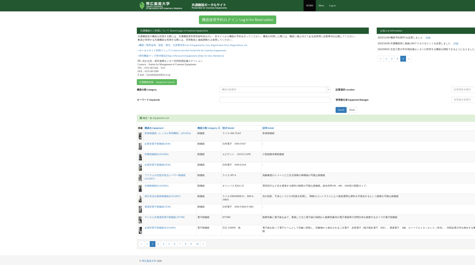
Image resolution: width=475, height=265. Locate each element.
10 (197, 244)
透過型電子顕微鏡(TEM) (158, 206)
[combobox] (275, 90)
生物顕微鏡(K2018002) (156, 185)
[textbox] (274, 89)
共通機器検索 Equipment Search (157, 82)
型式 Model (228, 128)
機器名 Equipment (154, 128)
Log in (332, 5)
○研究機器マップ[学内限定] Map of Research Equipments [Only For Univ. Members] (181, 55)
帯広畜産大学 (149, 261)
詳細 (428, 37)
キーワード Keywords (148, 99)
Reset (352, 110)
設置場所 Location (345, 89)
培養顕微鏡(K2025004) (156, 154)
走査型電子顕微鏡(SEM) (157, 143)
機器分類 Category (147, 89)
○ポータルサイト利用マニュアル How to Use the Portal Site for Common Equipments (182, 50)
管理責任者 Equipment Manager (352, 99)
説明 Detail (268, 128)
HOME (309, 5)
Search (341, 110)
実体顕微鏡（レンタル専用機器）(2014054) (168, 133)
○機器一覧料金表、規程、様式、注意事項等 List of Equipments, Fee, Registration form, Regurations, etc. (193, 45)
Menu (321, 5)
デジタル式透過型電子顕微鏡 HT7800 (164, 217)
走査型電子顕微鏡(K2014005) (160, 227)
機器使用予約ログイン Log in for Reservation (237, 19)
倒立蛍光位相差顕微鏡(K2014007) (162, 196)
